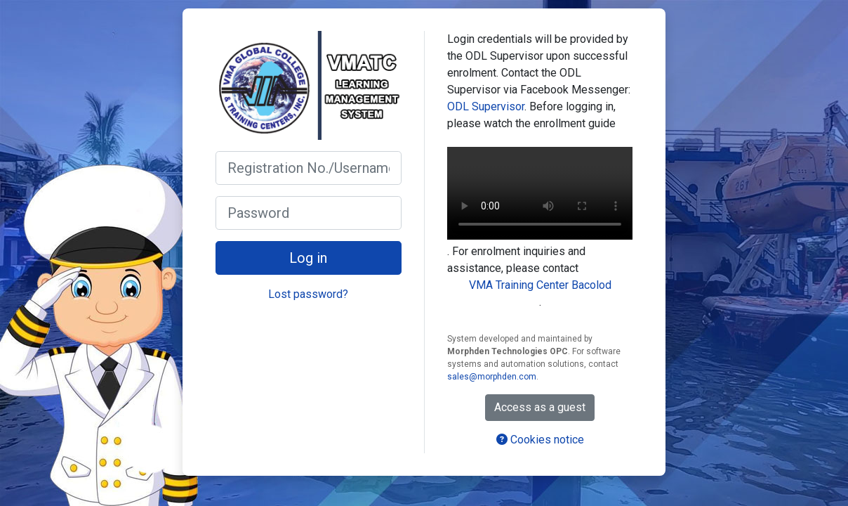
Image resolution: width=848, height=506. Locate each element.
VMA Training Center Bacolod (540, 285)
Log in (308, 257)
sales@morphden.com (491, 377)
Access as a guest (539, 407)
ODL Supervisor (485, 106)
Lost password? (308, 294)
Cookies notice (540, 439)
